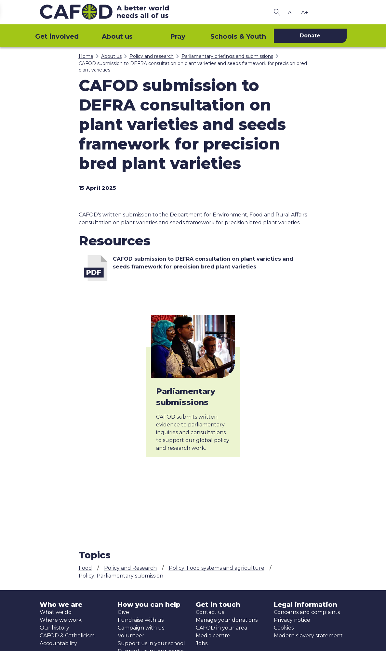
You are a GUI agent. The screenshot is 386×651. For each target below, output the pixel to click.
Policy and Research (130, 568)
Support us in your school (151, 643)
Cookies (284, 628)
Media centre (213, 635)
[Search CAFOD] (277, 12)
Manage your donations (227, 620)
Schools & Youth (238, 36)
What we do (56, 612)
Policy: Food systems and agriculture (216, 568)
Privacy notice (292, 620)
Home (86, 56)
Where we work (61, 620)
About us (117, 36)
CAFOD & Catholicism (67, 635)
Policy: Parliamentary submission (121, 576)
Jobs (201, 643)
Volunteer (131, 635)
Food (85, 568)
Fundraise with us (141, 620)
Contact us (210, 612)
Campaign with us (141, 628)
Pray (177, 36)
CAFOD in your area (221, 628)
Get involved (57, 36)
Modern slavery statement (308, 635)
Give (123, 612)
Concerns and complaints (307, 612)
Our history (54, 628)
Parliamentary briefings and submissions (227, 56)
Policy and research (151, 56)
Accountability (58, 643)
